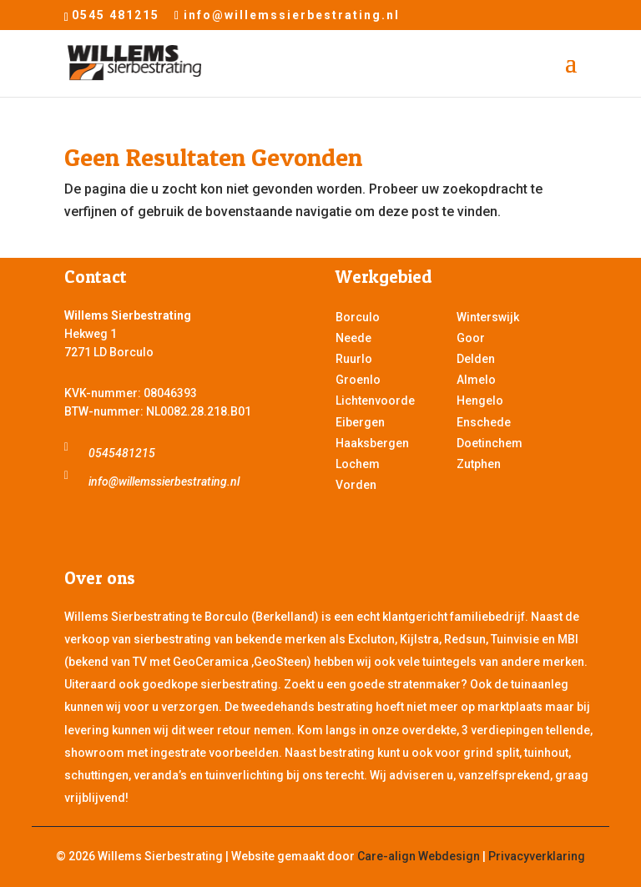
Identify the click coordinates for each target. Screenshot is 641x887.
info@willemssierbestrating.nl (164, 481)
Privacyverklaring (536, 856)
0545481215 (121, 453)
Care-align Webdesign (418, 856)
